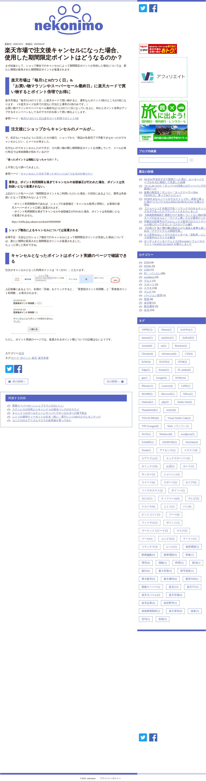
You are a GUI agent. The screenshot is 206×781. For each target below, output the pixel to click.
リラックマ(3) (150, 546)
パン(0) (187, 506)
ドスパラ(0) (148, 506)
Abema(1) (166, 329)
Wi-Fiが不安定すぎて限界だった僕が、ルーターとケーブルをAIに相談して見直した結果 (174, 181)
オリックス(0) (150, 466)
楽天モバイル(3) (151, 595)
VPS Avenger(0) (150, 426)
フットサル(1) (150, 522)
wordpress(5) (187, 434)
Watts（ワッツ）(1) (178, 426)
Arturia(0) (147, 345)
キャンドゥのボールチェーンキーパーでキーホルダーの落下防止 (49, 413)
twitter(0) (171, 410)
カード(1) (188, 466)
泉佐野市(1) (170, 603)
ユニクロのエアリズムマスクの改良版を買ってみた (41, 420)
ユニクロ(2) (167, 538)
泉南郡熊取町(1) (151, 611)
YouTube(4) (191, 442)
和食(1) (190, 554)
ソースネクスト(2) (152, 490)
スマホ (148, 288)
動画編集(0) (148, 554)
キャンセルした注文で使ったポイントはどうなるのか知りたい (57, 173)
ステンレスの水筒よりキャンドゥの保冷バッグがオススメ (45, 409)
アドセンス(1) (167, 450)
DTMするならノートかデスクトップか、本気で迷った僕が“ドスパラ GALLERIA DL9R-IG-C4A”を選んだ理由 (174, 202)
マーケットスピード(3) (155, 530)
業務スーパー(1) (151, 587)
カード (15, 358)
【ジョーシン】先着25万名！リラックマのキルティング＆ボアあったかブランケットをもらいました (175, 210)
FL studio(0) (184, 369)
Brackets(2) (181, 345)
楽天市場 (43, 358)
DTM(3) (182, 361)
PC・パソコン (152, 273)
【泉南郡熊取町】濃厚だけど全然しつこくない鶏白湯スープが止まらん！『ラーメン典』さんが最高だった (175, 216)
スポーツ (149, 284)
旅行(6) (146, 570)
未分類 (148, 302)
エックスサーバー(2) (178, 458)
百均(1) (146, 619)
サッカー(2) (148, 474)
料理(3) (179, 562)
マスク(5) (182, 530)
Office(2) (187, 394)
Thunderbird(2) (150, 410)
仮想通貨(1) (192, 546)
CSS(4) (189, 353)
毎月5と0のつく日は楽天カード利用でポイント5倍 (50, 118)
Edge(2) (146, 369)
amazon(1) (147, 337)
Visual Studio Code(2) (179, 418)
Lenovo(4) (167, 386)
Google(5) (161, 378)
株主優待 (149, 306)
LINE (147, 269)
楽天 (34, 358)
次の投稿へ (113, 381)
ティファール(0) (170, 498)
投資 (146, 299)
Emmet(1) (164, 369)
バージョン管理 (153, 295)
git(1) (144, 378)
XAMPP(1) (148, 442)
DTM (147, 262)
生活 (21, 353)
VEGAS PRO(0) (150, 418)
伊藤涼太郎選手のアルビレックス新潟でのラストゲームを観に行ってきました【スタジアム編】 (175, 223)
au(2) (163, 345)
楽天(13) (173, 587)
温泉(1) (195, 611)
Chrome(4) (147, 353)
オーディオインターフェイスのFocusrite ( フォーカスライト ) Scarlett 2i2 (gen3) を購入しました (174, 242)
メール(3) (147, 538)
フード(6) (174, 514)
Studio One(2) (184, 402)
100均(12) (147, 329)
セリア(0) (191, 482)
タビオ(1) (147, 498)
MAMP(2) (147, 394)
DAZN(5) (164, 361)
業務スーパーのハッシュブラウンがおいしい (38, 405)
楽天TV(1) (192, 587)
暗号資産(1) (187, 570)
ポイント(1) (173, 522)
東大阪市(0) (148, 578)
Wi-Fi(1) (146, 434)
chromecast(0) (169, 353)
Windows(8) (165, 434)
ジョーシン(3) (172, 474)
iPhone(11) (147, 386)
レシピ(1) (171, 546)
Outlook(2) (147, 402)
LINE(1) (185, 386)
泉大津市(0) (175, 611)
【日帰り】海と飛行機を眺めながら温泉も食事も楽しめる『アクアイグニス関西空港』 (175, 229)
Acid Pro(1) (186, 329)
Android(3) (188, 337)
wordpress (149, 277)
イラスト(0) (190, 450)
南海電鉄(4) (170, 554)
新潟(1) (196, 562)
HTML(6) (180, 378)
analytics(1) (167, 337)
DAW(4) (146, 361)
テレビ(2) (193, 498)
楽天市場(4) (175, 595)
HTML (147, 266)
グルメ (148, 280)
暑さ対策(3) (165, 570)
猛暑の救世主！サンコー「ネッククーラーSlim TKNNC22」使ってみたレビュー (171, 194)
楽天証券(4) (148, 603)
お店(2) (170, 466)
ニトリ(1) (169, 506)
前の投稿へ (19, 381)
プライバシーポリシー (110, 778)
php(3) (165, 402)
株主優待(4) (170, 578)
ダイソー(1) (178, 490)
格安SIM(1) (192, 578)
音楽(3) (163, 619)
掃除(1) (163, 562)
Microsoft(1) (167, 394)
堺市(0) (146, 562)
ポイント (25, 358)
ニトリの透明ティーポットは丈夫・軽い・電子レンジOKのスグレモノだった (56, 416)
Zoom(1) (146, 450)
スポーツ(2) (170, 482)
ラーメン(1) (189, 538)
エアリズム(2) (150, 458)
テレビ (148, 291)
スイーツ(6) (148, 482)
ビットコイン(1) (151, 514)
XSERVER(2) (169, 442)
